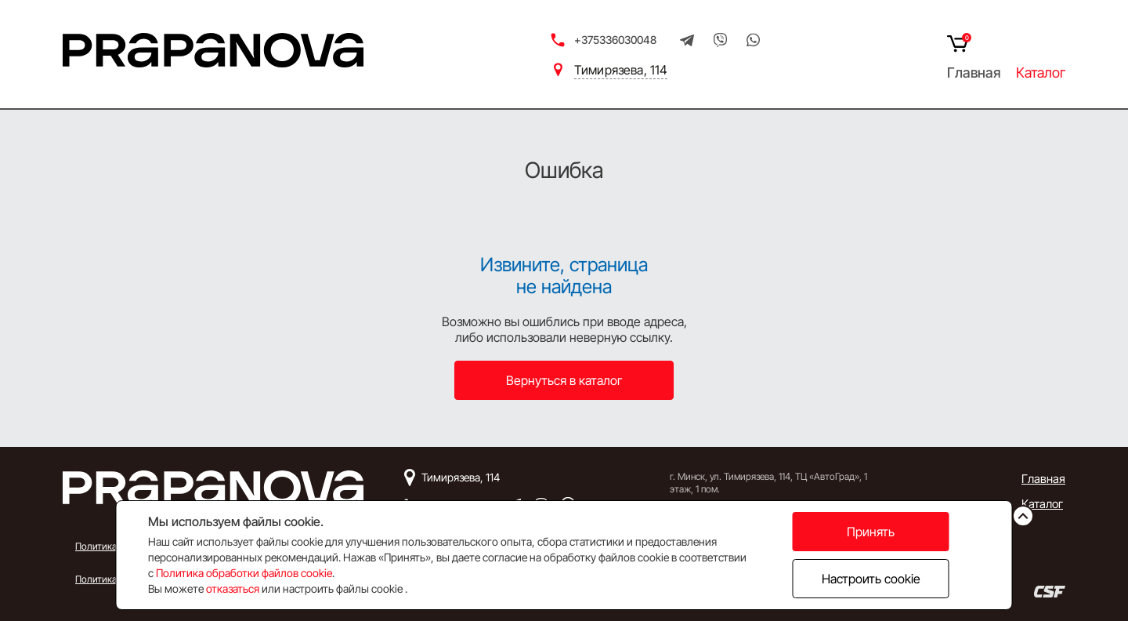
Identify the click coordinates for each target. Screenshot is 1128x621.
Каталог (1040, 73)
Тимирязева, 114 (620, 70)
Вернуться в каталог (564, 380)
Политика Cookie (111, 579)
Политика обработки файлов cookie (244, 572)
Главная (973, 73)
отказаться (232, 588)
